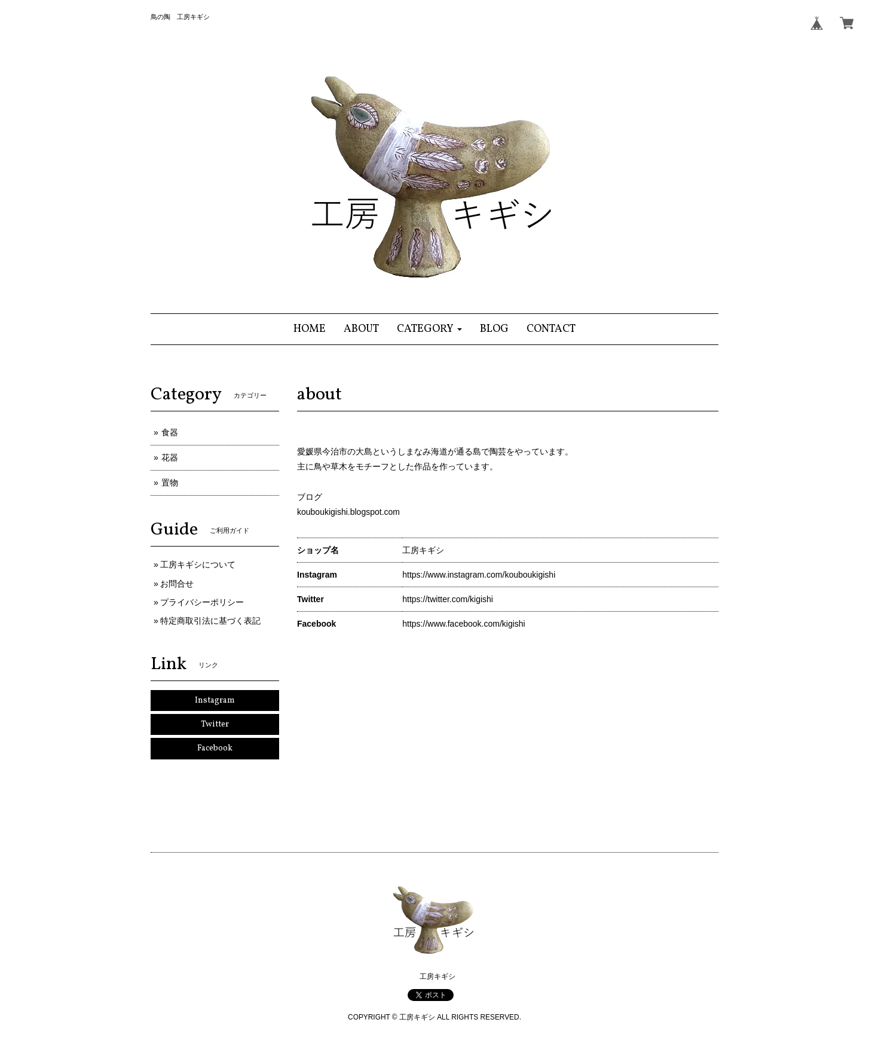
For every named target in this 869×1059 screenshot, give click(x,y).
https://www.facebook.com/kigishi (463, 623)
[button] (429, 329)
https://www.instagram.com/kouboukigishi (478, 574)
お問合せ (177, 583)
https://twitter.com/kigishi (447, 599)
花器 (169, 457)
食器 (169, 432)
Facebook (214, 748)
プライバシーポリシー (202, 602)
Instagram (215, 700)
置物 (169, 482)
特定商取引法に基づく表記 (210, 620)
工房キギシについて (197, 564)
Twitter (215, 724)
